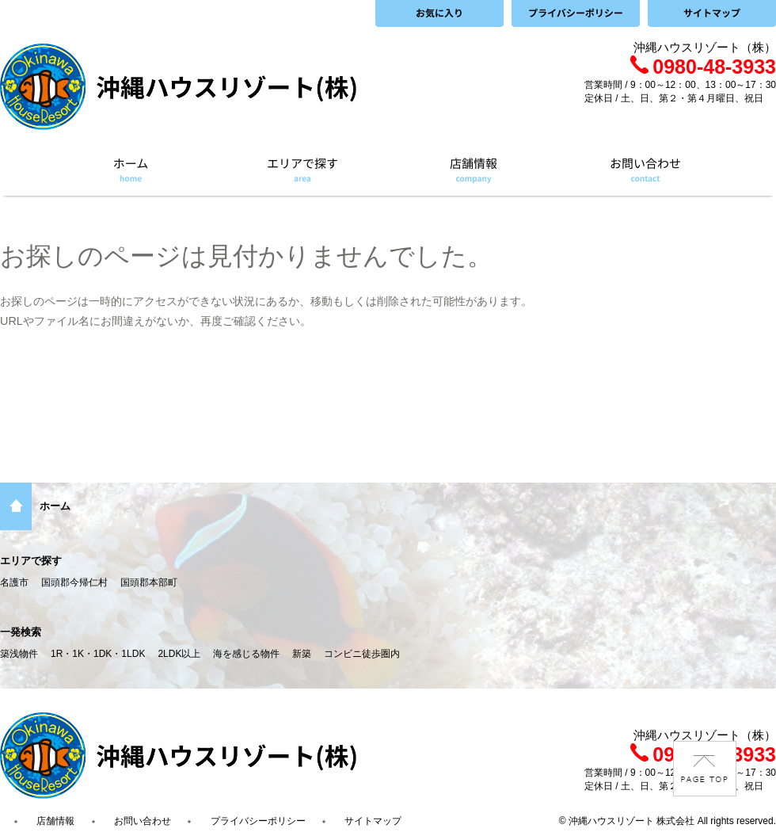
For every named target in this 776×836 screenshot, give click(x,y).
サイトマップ (372, 820)
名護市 (14, 582)
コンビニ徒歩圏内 (362, 653)
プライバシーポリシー (258, 820)
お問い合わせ (142, 820)
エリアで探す (31, 561)
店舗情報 (55, 820)
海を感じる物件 (246, 653)
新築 (301, 653)
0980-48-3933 (703, 66)
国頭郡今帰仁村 (74, 582)
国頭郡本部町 (148, 582)
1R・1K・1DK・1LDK (98, 653)
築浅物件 (19, 653)
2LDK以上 (179, 653)
